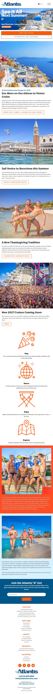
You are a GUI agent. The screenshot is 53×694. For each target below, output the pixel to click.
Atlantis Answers (26, 630)
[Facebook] (20, 665)
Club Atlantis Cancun (26, 650)
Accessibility (29, 690)
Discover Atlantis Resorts (26, 648)
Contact (26, 642)
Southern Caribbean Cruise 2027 (26, 616)
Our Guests (26, 625)
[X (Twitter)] (24, 665)
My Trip (27, 657)
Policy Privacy (23, 690)
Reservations (26, 658)
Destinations (26, 623)
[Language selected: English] (40, 4)
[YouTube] (33, 665)
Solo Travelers (26, 626)
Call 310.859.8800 (26, 676)
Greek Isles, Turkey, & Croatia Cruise (26, 611)
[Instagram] (28, 665)
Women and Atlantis (26, 628)
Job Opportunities (27, 638)
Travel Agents (26, 660)
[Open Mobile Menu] (49, 4)
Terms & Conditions (26, 640)
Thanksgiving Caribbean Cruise (26, 614)
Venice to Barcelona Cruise (26, 613)
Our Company (26, 636)
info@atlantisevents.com (26, 678)
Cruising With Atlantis (26, 609)
